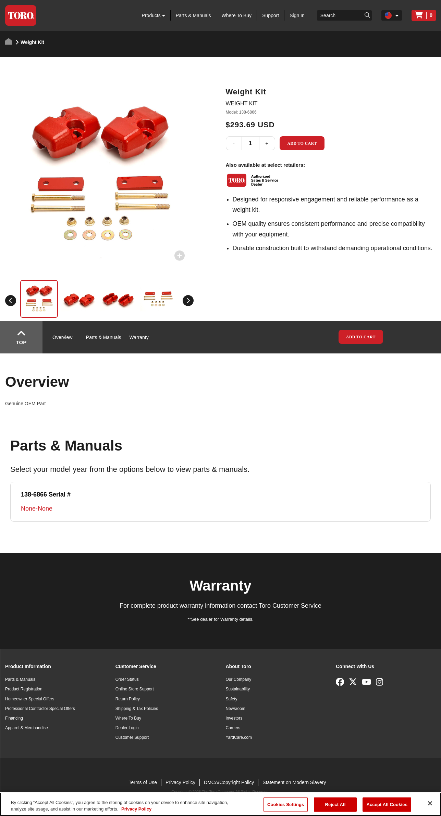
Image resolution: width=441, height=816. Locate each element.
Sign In (297, 15)
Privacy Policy (180, 782)
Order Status (127, 679)
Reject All (335, 804)
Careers (233, 727)
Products (153, 15)
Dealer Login (127, 727)
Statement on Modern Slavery (294, 782)
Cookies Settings (285, 804)
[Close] (430, 803)
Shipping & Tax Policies (136, 708)
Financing (14, 718)
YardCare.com (239, 737)
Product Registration (23, 689)
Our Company (239, 679)
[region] (220, 804)
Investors (234, 718)
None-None (36, 508)
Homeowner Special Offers (29, 699)
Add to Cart (302, 143)
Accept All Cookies (386, 804)
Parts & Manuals (193, 15)
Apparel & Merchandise (26, 727)
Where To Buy (236, 15)
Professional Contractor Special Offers (40, 708)
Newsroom (235, 708)
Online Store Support (134, 689)
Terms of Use (142, 782)
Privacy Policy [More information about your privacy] (136, 809)
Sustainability (238, 689)
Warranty (138, 337)
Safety (231, 699)
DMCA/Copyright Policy (229, 782)
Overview (62, 337)
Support (270, 15)
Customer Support (132, 737)
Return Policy (127, 699)
